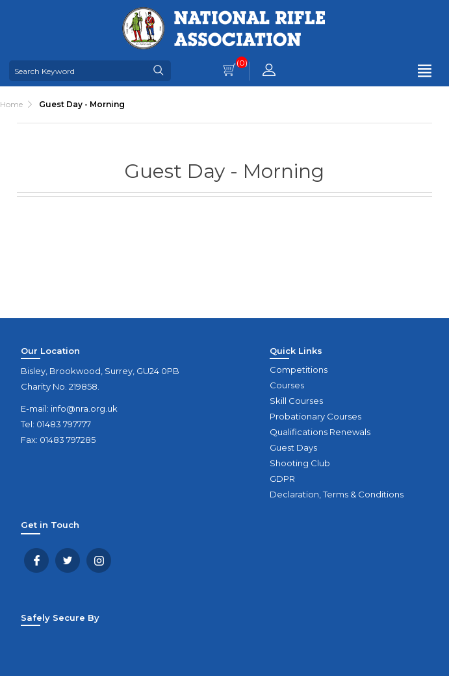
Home (11, 104)
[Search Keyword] (78, 70)
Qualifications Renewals (320, 432)
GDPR (282, 478)
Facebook (36, 560)
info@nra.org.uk (84, 408)
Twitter (67, 560)
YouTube (98, 560)
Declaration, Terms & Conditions (337, 494)
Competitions (298, 369)
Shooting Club (300, 463)
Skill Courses (296, 400)
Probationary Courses (315, 416)
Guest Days (293, 447)
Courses (287, 385)
